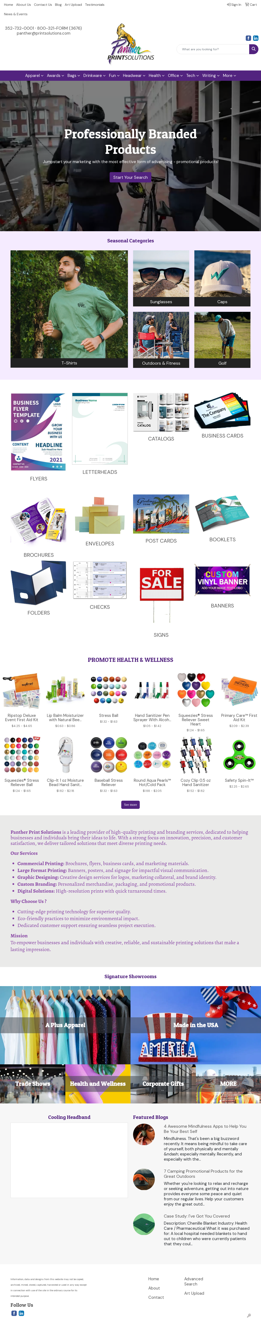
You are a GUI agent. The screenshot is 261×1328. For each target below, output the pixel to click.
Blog (58, 4)
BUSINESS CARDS (222, 435)
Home (8, 4)
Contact (156, 1297)
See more (130, 804)
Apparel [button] (32, 75)
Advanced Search (193, 1281)
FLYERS (38, 478)
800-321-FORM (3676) (59, 28)
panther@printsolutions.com (43, 33)
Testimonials (94, 4)
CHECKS (100, 607)
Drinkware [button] (92, 75)
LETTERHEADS (100, 472)
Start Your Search (130, 177)
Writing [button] (209, 75)
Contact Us (43, 4)
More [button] (227, 75)
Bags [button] (72, 75)
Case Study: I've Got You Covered (197, 1216)
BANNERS (222, 605)
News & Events (16, 14)
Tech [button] (190, 75)
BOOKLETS (222, 539)
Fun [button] (112, 75)
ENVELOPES (100, 543)
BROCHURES (39, 555)
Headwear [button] (132, 75)
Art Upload (73, 4)
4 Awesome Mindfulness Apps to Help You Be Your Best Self (205, 1128)
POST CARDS (161, 540)
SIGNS (161, 635)
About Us (23, 4)
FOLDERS (39, 612)
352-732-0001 (19, 28)
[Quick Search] (213, 49)
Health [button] (155, 75)
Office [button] (173, 75)
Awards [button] (53, 75)
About (154, 1288)
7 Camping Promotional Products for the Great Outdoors (203, 1173)
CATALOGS (161, 438)
